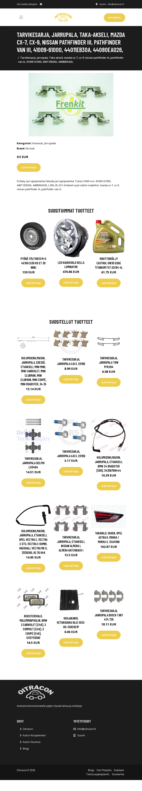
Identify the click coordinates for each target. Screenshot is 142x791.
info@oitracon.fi (116, 4)
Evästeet (119, 770)
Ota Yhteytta (104, 770)
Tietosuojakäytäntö (97, 774)
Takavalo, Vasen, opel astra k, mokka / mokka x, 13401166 (108, 537)
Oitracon (28, 729)
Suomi (102, 4)
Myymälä (114, 17)
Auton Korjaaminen (34, 735)
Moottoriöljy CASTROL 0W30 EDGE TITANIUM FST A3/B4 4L (109, 263)
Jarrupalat (50, 143)
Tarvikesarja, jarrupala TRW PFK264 (108, 362)
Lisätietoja (28, 167)
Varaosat (37, 143)
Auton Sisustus (32, 742)
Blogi (26, 748)
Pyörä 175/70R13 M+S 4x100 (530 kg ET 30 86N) (33, 263)
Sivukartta (118, 774)
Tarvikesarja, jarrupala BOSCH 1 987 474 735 (109, 615)
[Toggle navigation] (21, 17)
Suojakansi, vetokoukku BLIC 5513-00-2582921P (71, 622)
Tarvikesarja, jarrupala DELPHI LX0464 (33, 462)
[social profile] (41, 4)
